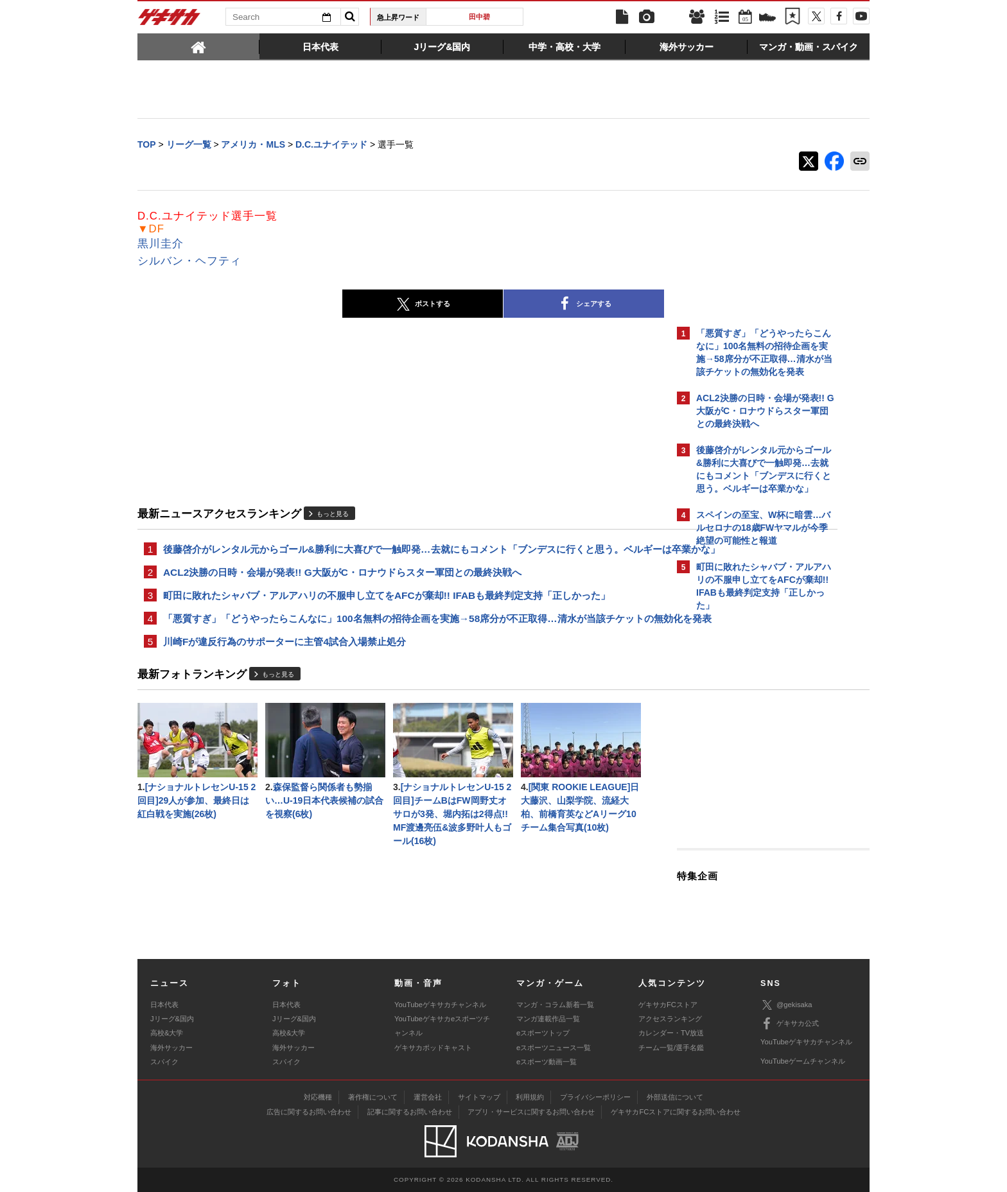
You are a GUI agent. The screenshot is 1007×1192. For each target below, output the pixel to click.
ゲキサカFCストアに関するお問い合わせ (675, 1112)
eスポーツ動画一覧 (546, 1062)
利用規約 (530, 1097)
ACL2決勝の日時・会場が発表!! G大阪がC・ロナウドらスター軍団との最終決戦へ (342, 590)
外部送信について (675, 1097)
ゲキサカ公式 (789, 1023)
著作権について (373, 1097)
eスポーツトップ (543, 1033)
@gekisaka (786, 1005)
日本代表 (164, 1004)
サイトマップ (479, 1097)
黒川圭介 (160, 245)
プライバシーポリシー (595, 1097)
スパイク (164, 1062)
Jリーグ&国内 (172, 1019)
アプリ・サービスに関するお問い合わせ (531, 1112)
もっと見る (333, 515)
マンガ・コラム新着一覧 (555, 1004)
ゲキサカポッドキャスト (433, 1047)
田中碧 (479, 17)
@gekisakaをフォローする (747, 812)
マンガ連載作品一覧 (548, 1019)
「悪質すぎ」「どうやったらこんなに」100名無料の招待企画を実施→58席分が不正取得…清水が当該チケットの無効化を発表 (403, 646)
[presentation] (198, 46)
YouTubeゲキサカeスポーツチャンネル (442, 1026)
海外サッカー (171, 1047)
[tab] (198, 46)
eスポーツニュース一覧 (553, 1047)
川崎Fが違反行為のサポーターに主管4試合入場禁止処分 (284, 678)
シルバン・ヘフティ (189, 262)
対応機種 (318, 1097)
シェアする (471, 305)
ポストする (310, 305)
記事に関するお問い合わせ (409, 1112)
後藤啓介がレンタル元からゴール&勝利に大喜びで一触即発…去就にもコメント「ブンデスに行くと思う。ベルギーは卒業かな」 (403, 558)
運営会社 (428, 1097)
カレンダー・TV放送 (671, 1033)
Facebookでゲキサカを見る (749, 839)
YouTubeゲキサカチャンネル (440, 1004)
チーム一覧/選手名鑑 (671, 1047)
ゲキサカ (169, 20)
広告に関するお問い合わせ (309, 1112)
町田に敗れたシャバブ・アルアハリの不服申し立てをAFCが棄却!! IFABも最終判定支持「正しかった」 (386, 614)
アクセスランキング (670, 1019)
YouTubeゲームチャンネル (802, 1061)
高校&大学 (166, 1033)
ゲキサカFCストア (667, 1004)
